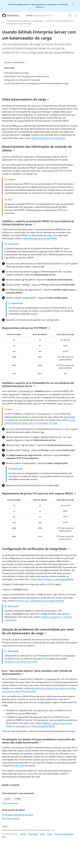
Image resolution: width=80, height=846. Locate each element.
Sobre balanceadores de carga (25, 99)
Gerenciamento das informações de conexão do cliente (37, 148)
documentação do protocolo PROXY (40, 238)
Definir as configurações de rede (59, 21)
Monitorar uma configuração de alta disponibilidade (39, 600)
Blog (4, 836)
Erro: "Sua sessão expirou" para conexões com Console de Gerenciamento (37, 672)
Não (18, 799)
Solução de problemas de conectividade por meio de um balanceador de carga (38, 631)
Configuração (38, 21)
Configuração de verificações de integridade (36, 549)
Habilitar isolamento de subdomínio (48, 138)
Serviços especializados (63, 834)
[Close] (73, 4)
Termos (23, 834)
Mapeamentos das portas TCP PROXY (26, 328)
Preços (50, 834)
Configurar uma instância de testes (21, 661)
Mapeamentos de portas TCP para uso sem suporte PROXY (39, 493)
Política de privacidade (10, 803)
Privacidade (33, 834)
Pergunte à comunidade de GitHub (17, 815)
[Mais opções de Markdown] (27, 63)
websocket (19, 765)
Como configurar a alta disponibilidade (55, 579)
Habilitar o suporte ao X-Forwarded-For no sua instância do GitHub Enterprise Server (38, 384)
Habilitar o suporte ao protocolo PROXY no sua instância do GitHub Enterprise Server (38, 223)
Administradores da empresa (18, 21)
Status (42, 834)
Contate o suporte (10, 818)
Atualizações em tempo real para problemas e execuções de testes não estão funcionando (38, 741)
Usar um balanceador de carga (18, 23)
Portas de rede (29, 691)
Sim (7, 799)
